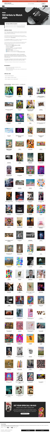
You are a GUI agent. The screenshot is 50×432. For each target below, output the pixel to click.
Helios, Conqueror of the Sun (9, 201)
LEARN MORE (39, 1)
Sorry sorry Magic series (20, 305)
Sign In (46, 6)
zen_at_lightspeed (30, 395)
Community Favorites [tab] (15, 84)
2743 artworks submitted (21, 26)
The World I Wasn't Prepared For (20, 356)
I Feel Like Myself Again (41, 201)
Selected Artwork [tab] (7, 84)
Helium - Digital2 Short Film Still (20, 201)
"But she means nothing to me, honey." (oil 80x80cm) (9, 96)
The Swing (41, 343)
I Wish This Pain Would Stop (19, 214)
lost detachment (20, 240)
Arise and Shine (20, 109)
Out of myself (30, 253)
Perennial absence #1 (9, 266)
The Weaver (9, 356)
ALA (30, 96)
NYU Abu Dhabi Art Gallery (21, 51)
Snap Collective (13, 37)
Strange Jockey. (41, 305)
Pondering (9, 279)
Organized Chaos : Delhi (9, 253)
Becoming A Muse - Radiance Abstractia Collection (30, 110)
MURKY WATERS (30, 240)
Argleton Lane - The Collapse (9, 109)
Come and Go (9, 135)
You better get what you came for (9, 395)
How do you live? (30, 201)
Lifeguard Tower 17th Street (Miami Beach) (40, 227)
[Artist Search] (43, 6)
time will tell (30, 356)
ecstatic (20, 162)
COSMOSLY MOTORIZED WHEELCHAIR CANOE (9, 149)
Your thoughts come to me (19, 395)
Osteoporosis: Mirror (19, 253)
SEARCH (43, 3)
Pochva (41, 266)
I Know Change (9, 214)
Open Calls (24, 6)
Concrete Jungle (30, 135)
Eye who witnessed (19, 175)
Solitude (9, 305)
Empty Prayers (30, 162)
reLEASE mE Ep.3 (30, 279)
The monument (9, 343)
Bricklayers (41, 109)
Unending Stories (9, 369)
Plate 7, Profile (30, 266)
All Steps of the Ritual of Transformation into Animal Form (41, 96)
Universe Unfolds (20, 369)
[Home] (3, 6)
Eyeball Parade (30, 175)
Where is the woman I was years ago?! (20, 382)
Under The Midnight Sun (41, 356)
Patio (41, 253)
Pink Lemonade (20, 266)
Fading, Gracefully (41, 175)
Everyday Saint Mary (41, 162)
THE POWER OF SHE (19, 343)
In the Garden (30, 214)
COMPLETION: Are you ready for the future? (20, 136)
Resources (29, 6)
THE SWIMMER (30, 343)
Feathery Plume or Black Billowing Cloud (9, 188)
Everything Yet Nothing (9, 175)
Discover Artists (18, 6)
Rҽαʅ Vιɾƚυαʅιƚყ (41, 279)
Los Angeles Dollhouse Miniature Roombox (9, 240)
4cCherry (19, 96)
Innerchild (41, 214)
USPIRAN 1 (30, 369)
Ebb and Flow (9, 162)
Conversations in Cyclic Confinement (41, 136)
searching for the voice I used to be (30, 292)
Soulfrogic (30, 305)
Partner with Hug (25, 413)
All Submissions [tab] (22, 84)
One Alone (41, 240)
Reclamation (19, 279)
